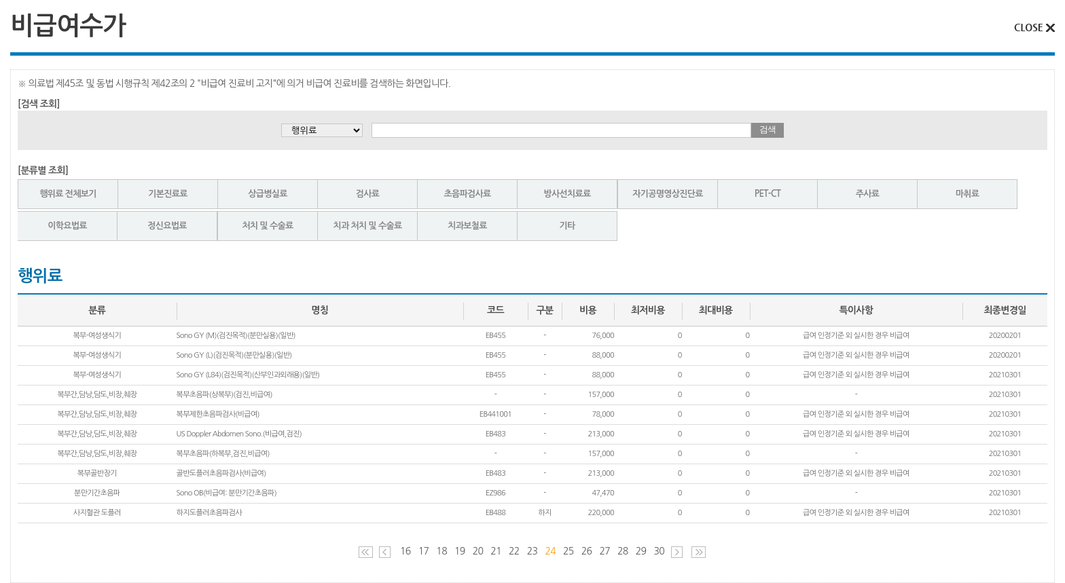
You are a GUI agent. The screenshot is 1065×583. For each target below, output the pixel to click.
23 (532, 551)
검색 (767, 129)
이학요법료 (67, 225)
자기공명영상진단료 (667, 193)
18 (441, 551)
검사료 (368, 193)
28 (622, 551)
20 (478, 551)
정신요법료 (167, 225)
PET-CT (767, 193)
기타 (567, 225)
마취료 (967, 193)
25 (568, 551)
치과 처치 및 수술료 (367, 225)
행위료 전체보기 (67, 193)
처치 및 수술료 (267, 225)
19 (459, 551)
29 (641, 551)
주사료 (868, 193)
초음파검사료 (467, 193)
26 (586, 551)
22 (514, 551)
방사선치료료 (566, 193)
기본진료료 (167, 193)
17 (423, 551)
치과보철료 (467, 225)
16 (405, 551)
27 (604, 551)
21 (495, 551)
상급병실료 (267, 193)
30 (658, 551)
